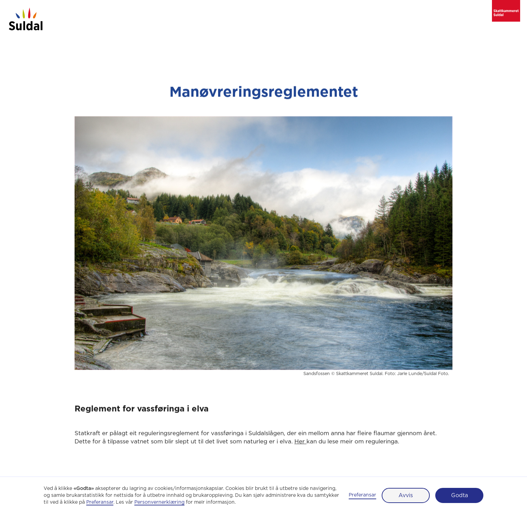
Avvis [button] (406, 495)
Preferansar (362, 495)
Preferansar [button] (99, 502)
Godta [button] (459, 495)
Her (300, 443)
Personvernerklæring (159, 502)
